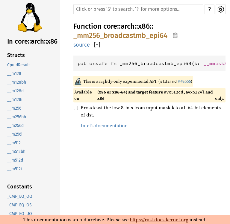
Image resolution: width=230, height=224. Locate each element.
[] (97, 45)
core (110, 26)
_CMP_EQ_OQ (19, 196)
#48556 (184, 81)
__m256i (14, 134)
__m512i (14, 168)
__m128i (14, 99)
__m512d (15, 160)
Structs (16, 55)
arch (127, 26)
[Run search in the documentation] (138, 9)
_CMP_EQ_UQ (19, 213)
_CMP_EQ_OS (19, 205)
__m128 (14, 73)
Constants (19, 186)
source (81, 45)
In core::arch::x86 (32, 41)
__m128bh (16, 82)
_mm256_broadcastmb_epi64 (120, 35)
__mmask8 (215, 63)
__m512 (14, 142)
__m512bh (16, 151)
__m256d (15, 125)
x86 (144, 26)
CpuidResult (18, 64)
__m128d (15, 90)
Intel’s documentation (104, 125)
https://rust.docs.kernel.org (159, 219)
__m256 (14, 108)
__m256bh (16, 116)
